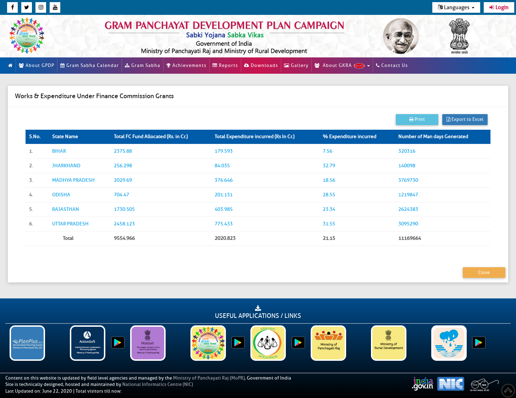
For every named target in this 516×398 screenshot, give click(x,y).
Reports (225, 65)
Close (484, 272)
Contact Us (392, 65)
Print (417, 119)
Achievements (186, 65)
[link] (229, 36)
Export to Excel (464, 119)
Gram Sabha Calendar (89, 65)
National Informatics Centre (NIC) (157, 384)
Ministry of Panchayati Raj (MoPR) (209, 378)
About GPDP (36, 65)
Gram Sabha (142, 65)
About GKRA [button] (342, 65)
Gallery (296, 65)
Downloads (261, 65)
